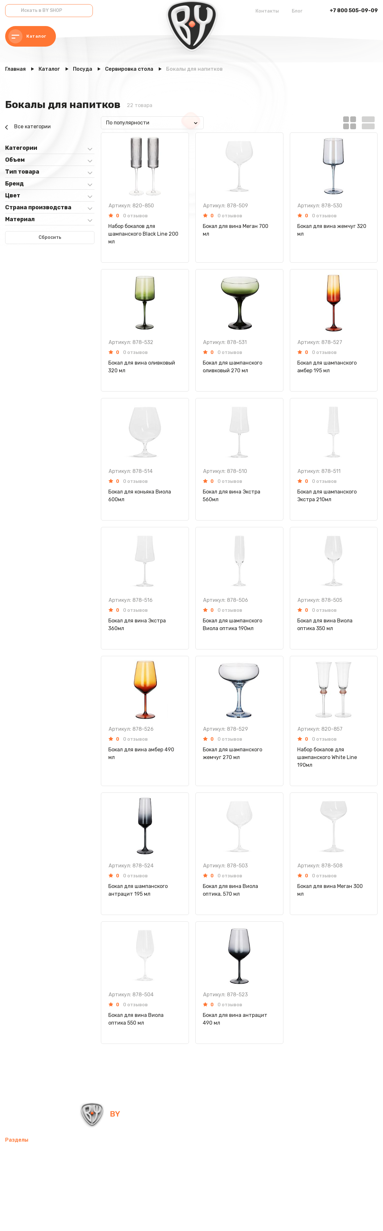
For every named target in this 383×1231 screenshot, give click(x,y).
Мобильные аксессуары (34, 1154)
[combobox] (152, 122)
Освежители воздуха (32, 1169)
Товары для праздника (33, 1184)
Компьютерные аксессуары (189, 1154)
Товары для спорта (94, 1154)
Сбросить (50, 237)
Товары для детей (217, 1169)
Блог (297, 11)
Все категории (28, 127)
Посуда (178, 1169)
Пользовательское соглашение (153, 1218)
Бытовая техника (145, 1184)
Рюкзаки (79, 1184)
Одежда (106, 1184)
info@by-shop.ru (200, 1114)
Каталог (27, 36)
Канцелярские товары (201, 1184)
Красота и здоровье (30, 1200)
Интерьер (136, 1154)
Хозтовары (260, 1169)
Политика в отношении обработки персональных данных (58, 1218)
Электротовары (85, 1169)
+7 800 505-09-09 (354, 10)
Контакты (267, 11)
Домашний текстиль (137, 1169)
